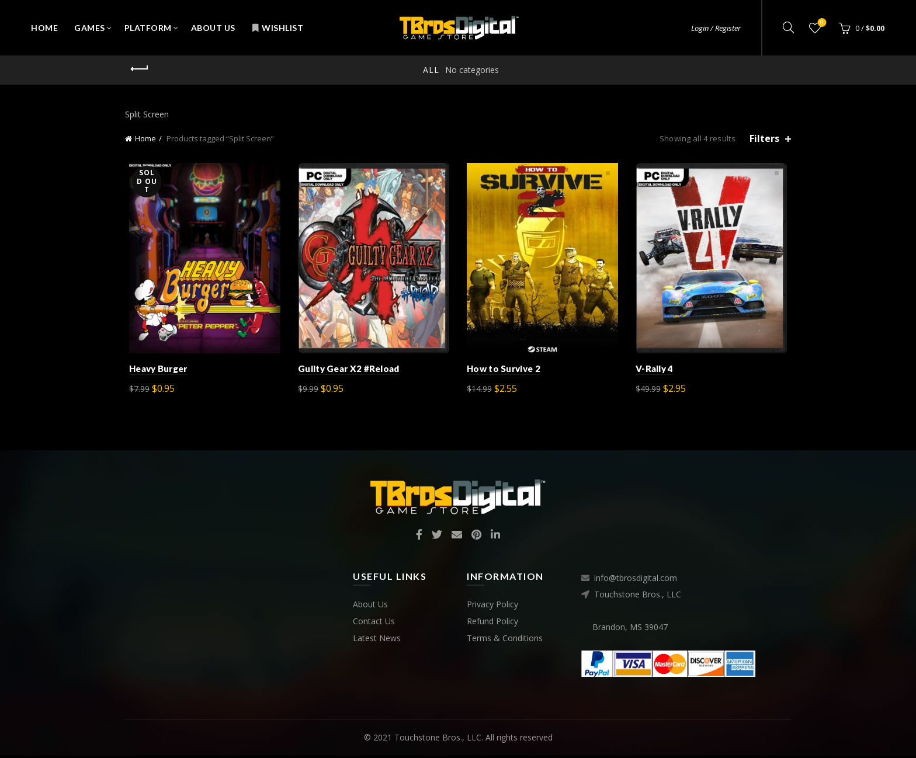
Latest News (377, 640)
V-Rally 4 (657, 371)
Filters (764, 138)
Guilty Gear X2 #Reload (347, 371)
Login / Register (716, 28)
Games (89, 28)
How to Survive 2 (503, 371)
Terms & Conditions (505, 640)
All (431, 69)
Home (44, 28)
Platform (148, 28)
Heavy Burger (154, 371)
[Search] (788, 27)
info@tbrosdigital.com (635, 580)
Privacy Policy (492, 606)
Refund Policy (492, 623)
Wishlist (278, 28)
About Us (213, 28)
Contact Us (374, 623)
